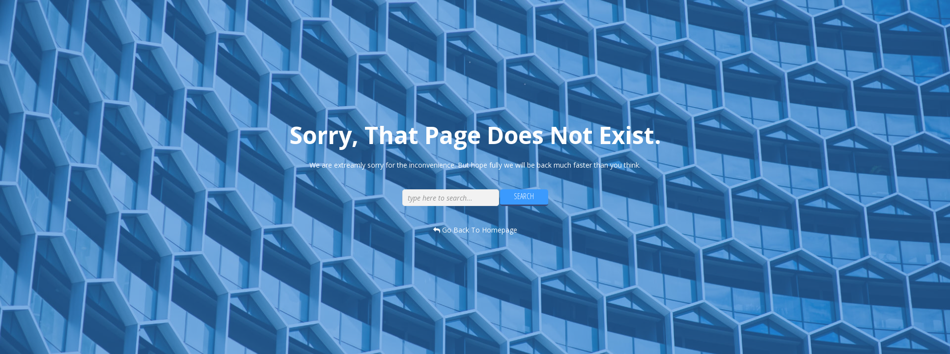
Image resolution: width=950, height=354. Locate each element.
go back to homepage (475, 230)
